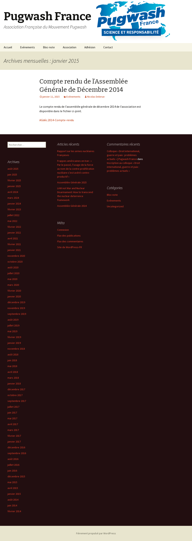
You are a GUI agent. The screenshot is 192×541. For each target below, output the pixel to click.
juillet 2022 (13, 215)
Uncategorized (115, 206)
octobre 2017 (15, 395)
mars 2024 (13, 197)
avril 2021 (13, 238)
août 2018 (13, 354)
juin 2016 (12, 470)
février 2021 (14, 244)
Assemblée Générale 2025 (72, 182)
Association (69, 47)
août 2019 (13, 319)
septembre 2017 (17, 401)
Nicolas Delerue (96, 96)
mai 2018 (12, 366)
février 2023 (14, 209)
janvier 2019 (14, 343)
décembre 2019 (16, 302)
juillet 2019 (13, 325)
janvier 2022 (14, 232)
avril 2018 (13, 372)
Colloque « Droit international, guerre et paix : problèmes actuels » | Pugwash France (123, 155)
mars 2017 (13, 430)
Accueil (8, 47)
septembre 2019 (17, 314)
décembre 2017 (16, 389)
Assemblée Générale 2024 (72, 205)
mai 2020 (12, 279)
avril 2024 (13, 192)
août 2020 (13, 267)
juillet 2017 (13, 406)
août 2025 (13, 168)
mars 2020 (13, 285)
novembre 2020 (16, 255)
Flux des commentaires (70, 241)
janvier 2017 (14, 441)
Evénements (27, 47)
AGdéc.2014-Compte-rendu (56, 120)
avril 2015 (13, 488)
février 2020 (14, 290)
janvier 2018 (14, 383)
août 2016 (13, 459)
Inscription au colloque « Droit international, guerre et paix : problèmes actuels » (123, 166)
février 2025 (14, 180)
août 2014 (13, 499)
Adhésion (89, 47)
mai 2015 (12, 482)
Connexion (63, 229)
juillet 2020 (13, 273)
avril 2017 (13, 424)
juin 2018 (12, 360)
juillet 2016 (13, 464)
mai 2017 (12, 418)
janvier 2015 (14, 493)
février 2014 (14, 511)
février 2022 (14, 226)
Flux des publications (69, 235)
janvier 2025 (14, 186)
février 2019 (14, 337)
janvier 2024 (14, 203)
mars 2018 (13, 377)
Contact (108, 47)
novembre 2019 (16, 308)
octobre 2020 (15, 261)
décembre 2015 (16, 476)
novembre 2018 (16, 348)
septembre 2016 (17, 453)
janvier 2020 (14, 296)
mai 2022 (12, 221)
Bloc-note (49, 47)
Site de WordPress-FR (69, 247)
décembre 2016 (16, 447)
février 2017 (14, 435)
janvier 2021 (14, 250)
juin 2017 (12, 412)
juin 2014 (12, 505)
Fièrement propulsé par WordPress (96, 533)
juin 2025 (12, 174)
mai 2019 (12, 331)
